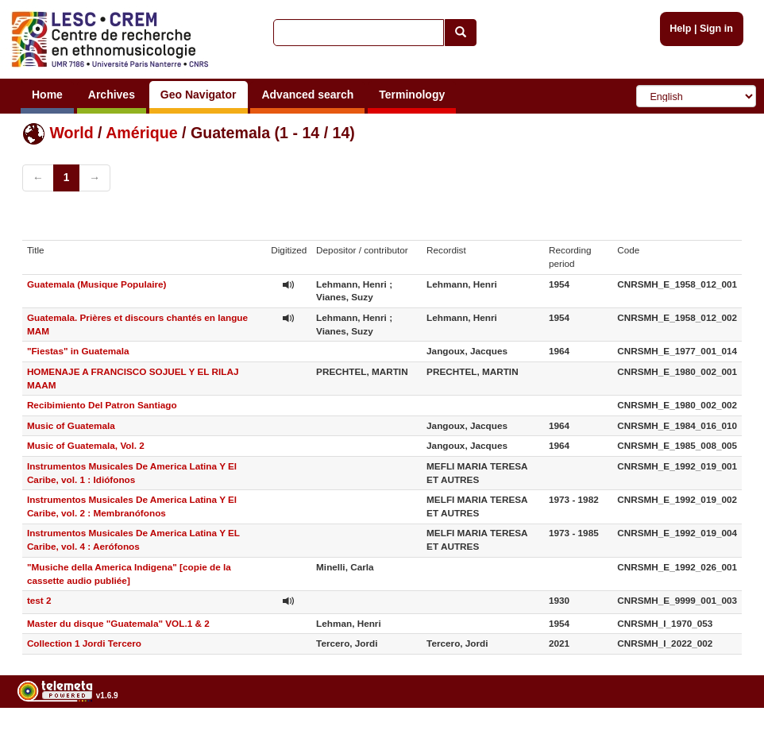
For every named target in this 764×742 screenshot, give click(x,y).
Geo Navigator (198, 94)
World (71, 132)
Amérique (141, 132)
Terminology (412, 94)
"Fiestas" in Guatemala (78, 351)
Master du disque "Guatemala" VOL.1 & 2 (118, 623)
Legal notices (724, 736)
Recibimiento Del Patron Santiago (102, 405)
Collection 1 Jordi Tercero (84, 643)
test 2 (39, 600)
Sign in (716, 28)
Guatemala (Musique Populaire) (97, 284)
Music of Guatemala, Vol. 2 (86, 445)
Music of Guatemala (71, 425)
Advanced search (307, 94)
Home (47, 94)
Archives (111, 94)
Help (680, 28)
